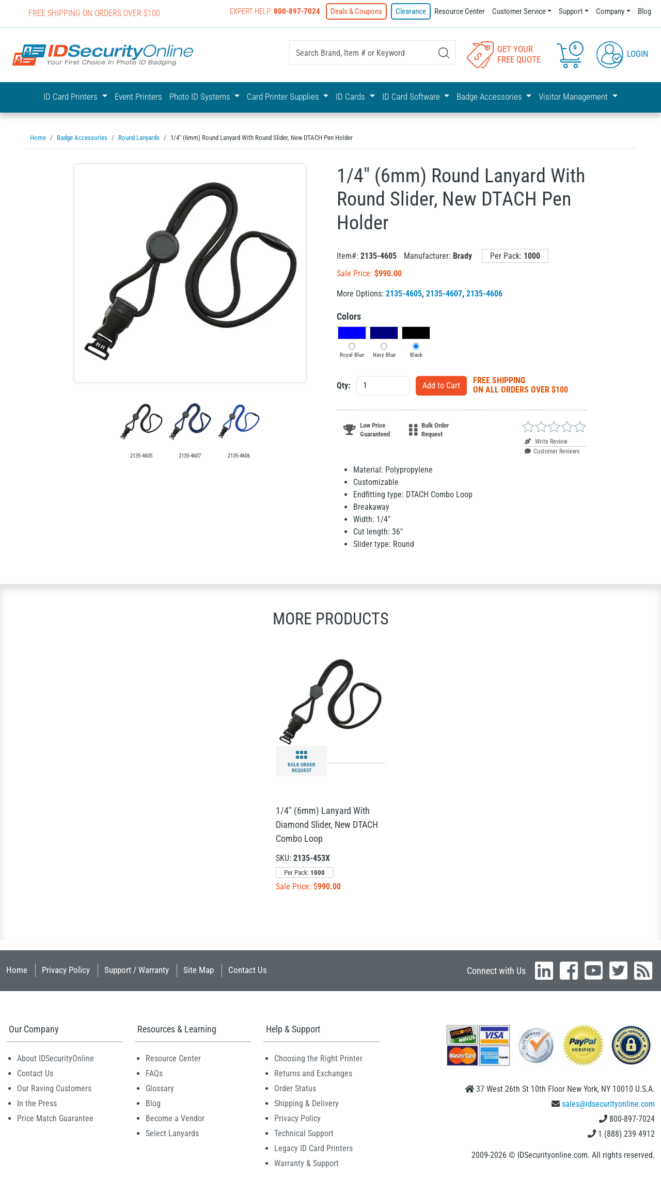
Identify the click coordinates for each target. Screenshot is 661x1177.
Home (16, 969)
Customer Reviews (552, 450)
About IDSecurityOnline (55, 1058)
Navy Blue (384, 354)
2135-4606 (484, 293)
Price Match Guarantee (55, 1118)
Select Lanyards (172, 1133)
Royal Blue (352, 354)
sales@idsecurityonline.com (608, 1103)
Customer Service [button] (519, 11)
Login (622, 54)
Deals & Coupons (356, 11)
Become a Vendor (175, 1118)
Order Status (295, 1088)
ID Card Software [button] (412, 96)
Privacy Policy (66, 969)
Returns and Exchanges (313, 1073)
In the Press (37, 1103)
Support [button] (571, 11)
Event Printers (138, 96)
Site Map (198, 969)
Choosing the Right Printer (318, 1058)
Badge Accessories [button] (490, 96)
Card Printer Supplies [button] (284, 96)
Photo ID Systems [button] (200, 96)
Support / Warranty (136, 969)
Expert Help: (275, 11)
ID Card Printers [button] (71, 96)
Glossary (160, 1088)
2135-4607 (444, 293)
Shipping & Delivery (306, 1103)
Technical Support (304, 1133)
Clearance (411, 11)
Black (416, 354)
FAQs (154, 1073)
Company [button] (610, 11)
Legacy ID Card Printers (313, 1148)
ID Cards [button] (351, 96)
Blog (644, 11)
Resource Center (459, 11)
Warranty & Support (306, 1163)
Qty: (343, 385)
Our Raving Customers (54, 1088)
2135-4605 (404, 293)
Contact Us (247, 969)
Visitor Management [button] (574, 96)
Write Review (546, 441)
